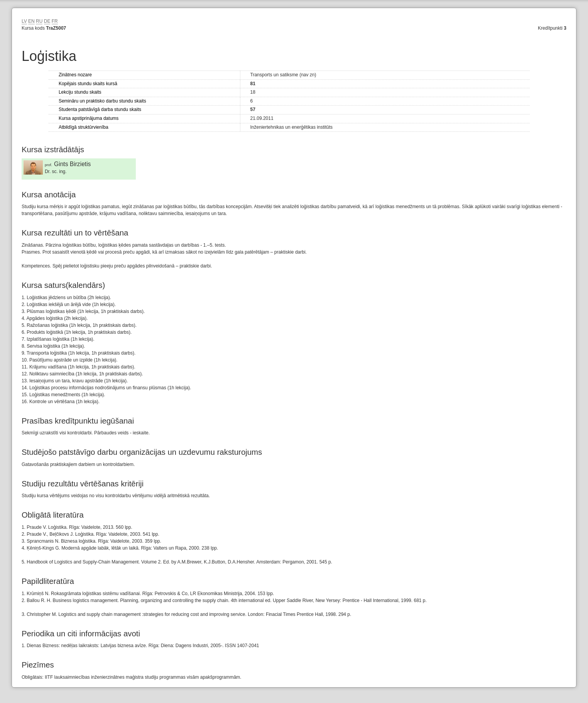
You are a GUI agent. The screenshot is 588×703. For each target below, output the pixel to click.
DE (47, 21)
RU (39, 21)
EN (31, 21)
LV (24, 21)
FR (55, 21)
